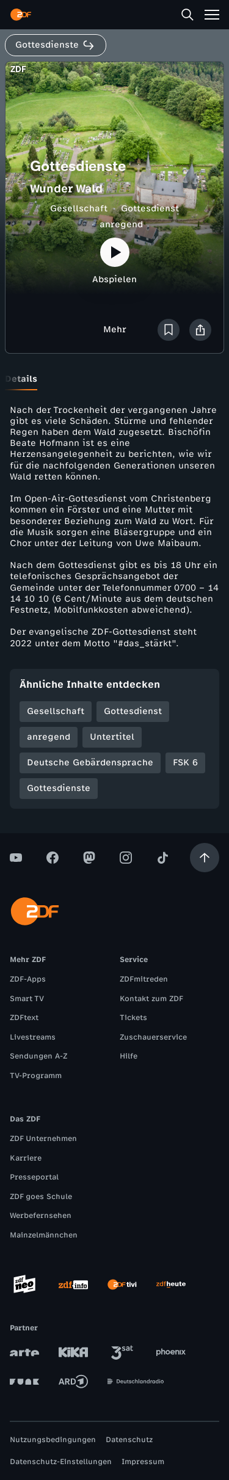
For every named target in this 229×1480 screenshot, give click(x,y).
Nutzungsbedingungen (53, 1439)
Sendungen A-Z (38, 1056)
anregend (121, 224)
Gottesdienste (58, 788)
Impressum (143, 1461)
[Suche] (187, 14)
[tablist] (114, 379)
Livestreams (33, 1037)
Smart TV (27, 998)
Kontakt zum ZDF (151, 998)
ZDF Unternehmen (43, 1138)
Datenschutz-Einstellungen (61, 1461)
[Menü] (212, 14)
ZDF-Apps (28, 979)
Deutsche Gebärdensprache (90, 762)
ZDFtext (24, 1017)
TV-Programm (36, 1075)
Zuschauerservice (153, 1037)
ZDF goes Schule (41, 1196)
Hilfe (128, 1056)
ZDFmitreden (144, 979)
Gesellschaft (78, 208)
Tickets (133, 1017)
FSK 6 (185, 762)
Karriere (26, 1158)
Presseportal (34, 1177)
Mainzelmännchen (44, 1235)
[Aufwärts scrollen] (204, 857)
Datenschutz (129, 1439)
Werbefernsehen (40, 1215)
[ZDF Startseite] (21, 14)
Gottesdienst (150, 208)
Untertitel (112, 737)
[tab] (21, 379)
